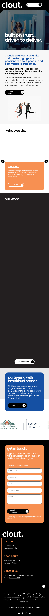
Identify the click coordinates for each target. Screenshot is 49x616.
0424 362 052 (14, 578)
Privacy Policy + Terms (32, 607)
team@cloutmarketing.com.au (21, 575)
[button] (3, 161)
